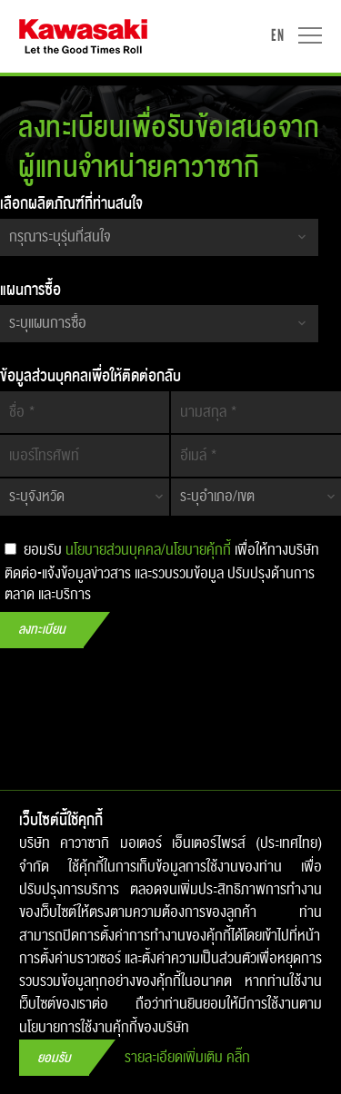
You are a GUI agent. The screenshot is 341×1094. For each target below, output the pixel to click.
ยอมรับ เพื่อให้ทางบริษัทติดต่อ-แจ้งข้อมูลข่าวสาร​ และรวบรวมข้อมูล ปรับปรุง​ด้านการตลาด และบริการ (162, 570)
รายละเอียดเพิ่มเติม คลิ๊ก (187, 1058)
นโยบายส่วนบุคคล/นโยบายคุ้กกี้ (148, 550)
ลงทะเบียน (41, 629)
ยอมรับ (54, 1058)
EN (277, 34)
